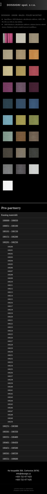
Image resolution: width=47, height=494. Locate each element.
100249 (10, 418)
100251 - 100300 (10, 426)
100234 (10, 366)
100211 (10, 285)
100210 (10, 282)
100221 (10, 320)
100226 (10, 338)
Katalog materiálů (9, 215)
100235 (10, 369)
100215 (10, 299)
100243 (10, 397)
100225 (10, 334)
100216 (10, 303)
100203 (10, 257)
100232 (10, 359)
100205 (10, 264)
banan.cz (22, 488)
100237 (10, 376)
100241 (10, 390)
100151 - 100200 (10, 237)
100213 (10, 292)
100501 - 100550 (10, 453)
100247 (10, 411)
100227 (10, 341)
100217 (10, 306)
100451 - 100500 (10, 448)
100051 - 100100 (10, 226)
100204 (10, 261)
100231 (10, 355)
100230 (10, 352)
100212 (10, 289)
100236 (10, 373)
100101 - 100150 (10, 231)
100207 (10, 271)
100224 (10, 331)
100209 (10, 278)
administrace (29, 488)
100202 (10, 254)
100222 (10, 324)
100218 (10, 310)
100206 (10, 268)
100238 (10, 380)
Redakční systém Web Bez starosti (24, 490)
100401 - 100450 (10, 442)
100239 (10, 383)
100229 (10, 348)
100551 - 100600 (10, 459)
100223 (10, 327)
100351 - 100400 (10, 437)
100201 (10, 250)
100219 (10, 313)
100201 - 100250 (10, 242)
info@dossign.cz (23, 474)
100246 (10, 408)
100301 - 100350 (10, 431)
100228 (10, 345)
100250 (10, 422)
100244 (10, 401)
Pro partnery (11, 208)
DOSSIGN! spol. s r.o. (21, 5)
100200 (10, 247)
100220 (10, 317)
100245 (10, 404)
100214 (10, 296)
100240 (10, 387)
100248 (10, 415)
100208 (10, 275)
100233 (10, 362)
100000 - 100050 (10, 220)
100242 (10, 394)
